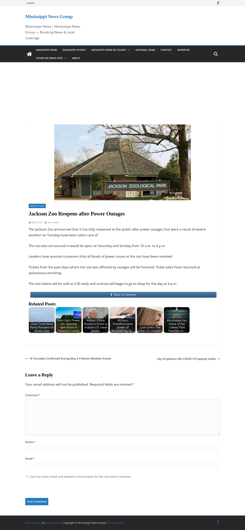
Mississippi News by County (108, 49)
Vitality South (53, 522)
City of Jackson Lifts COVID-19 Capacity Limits (188, 359)
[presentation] (48, 491)
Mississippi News (46, 49)
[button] (128, 50)
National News (145, 49)
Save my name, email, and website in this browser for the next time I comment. (80, 477)
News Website (33, 522)
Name (30, 442)
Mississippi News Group (49, 16)
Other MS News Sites (49, 58)
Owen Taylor (53, 222)
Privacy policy (116, 522)
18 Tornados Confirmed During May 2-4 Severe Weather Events (68, 358)
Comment (32, 395)
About (76, 58)
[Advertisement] (122, 89)
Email (29, 458)
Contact (166, 49)
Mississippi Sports (74, 49)
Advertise (183, 49)
